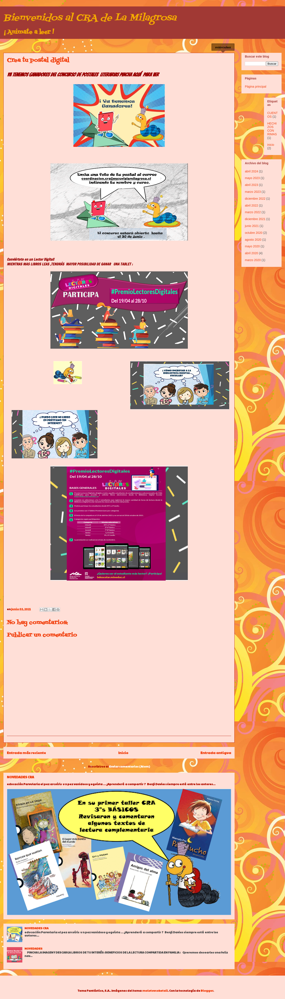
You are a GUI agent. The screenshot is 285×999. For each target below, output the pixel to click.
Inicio (123, 752)
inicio (270, 144)
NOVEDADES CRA (20, 777)
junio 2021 (252, 226)
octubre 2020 (253, 232)
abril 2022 (251, 205)
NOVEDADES (33, 948)
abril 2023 (251, 185)
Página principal (255, 86)
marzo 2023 (253, 191)
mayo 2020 (252, 246)
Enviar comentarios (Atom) (129, 766)
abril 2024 (251, 171)
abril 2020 (251, 253)
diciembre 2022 (255, 198)
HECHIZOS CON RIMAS (272, 129)
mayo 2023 (252, 178)
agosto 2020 (253, 239)
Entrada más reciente (26, 752)
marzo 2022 (253, 212)
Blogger (207, 991)
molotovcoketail (155, 991)
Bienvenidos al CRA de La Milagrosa (89, 18)
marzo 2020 (253, 260)
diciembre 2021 (255, 219)
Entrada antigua (215, 752)
